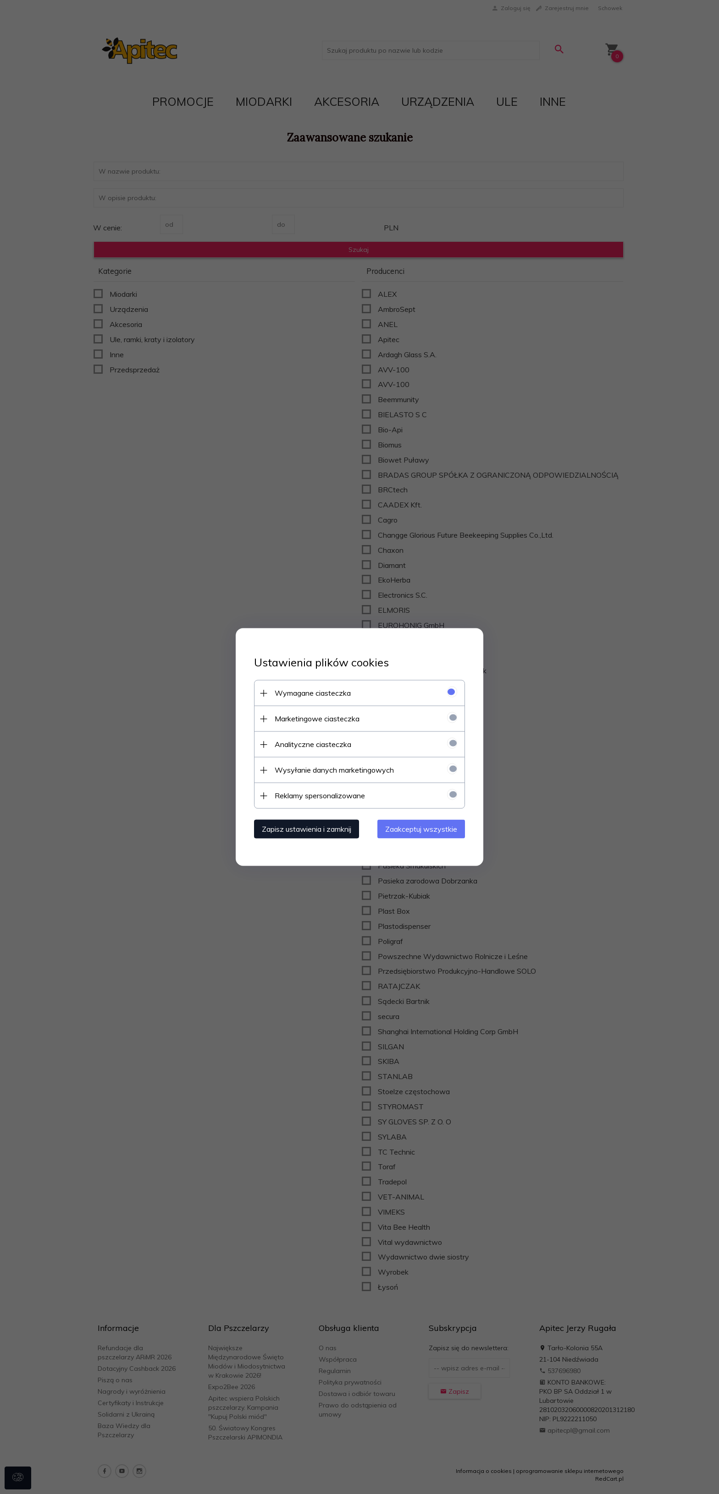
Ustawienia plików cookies (321, 662)
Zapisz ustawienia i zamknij (306, 829)
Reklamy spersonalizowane (320, 795)
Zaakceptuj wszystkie (421, 829)
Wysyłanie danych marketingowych (334, 769)
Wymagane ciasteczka (313, 693)
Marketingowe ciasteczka (317, 718)
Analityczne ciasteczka (313, 744)
